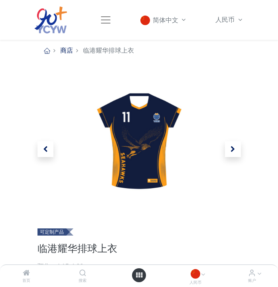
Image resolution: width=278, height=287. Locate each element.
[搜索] (83, 273)
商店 (66, 50)
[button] (45, 149)
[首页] (26, 273)
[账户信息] (252, 273)
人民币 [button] (225, 19)
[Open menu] (139, 275)
